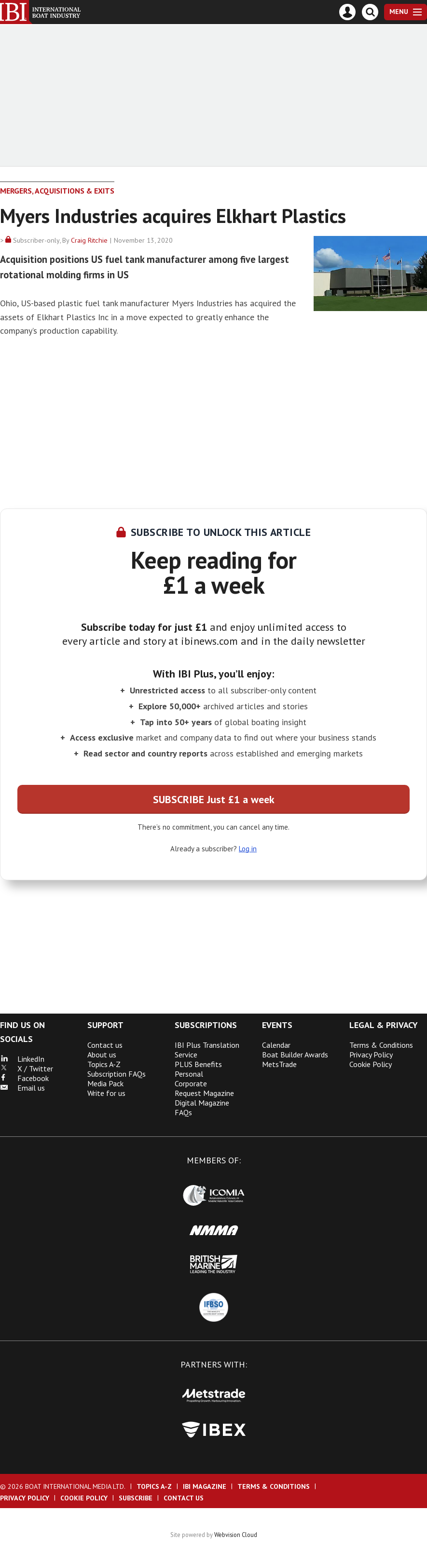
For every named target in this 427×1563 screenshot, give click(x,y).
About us (101, 1054)
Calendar (276, 1045)
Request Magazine (204, 1093)
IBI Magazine (204, 1486)
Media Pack (105, 1083)
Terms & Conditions (381, 1045)
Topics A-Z (104, 1064)
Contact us (105, 1045)
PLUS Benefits (198, 1064)
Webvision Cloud (235, 1534)
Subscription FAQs (116, 1074)
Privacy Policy (371, 1054)
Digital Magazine (202, 1102)
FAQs (183, 1112)
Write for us (106, 1093)
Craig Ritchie (89, 240)
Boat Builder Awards (295, 1054)
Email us (22, 1088)
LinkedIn (22, 1059)
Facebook (24, 1078)
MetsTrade (279, 1064)
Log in (248, 848)
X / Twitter (26, 1068)
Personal (189, 1074)
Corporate (191, 1083)
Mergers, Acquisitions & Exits (57, 190)
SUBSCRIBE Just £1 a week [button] (214, 799)
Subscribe (135, 1498)
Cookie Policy (370, 1064)
